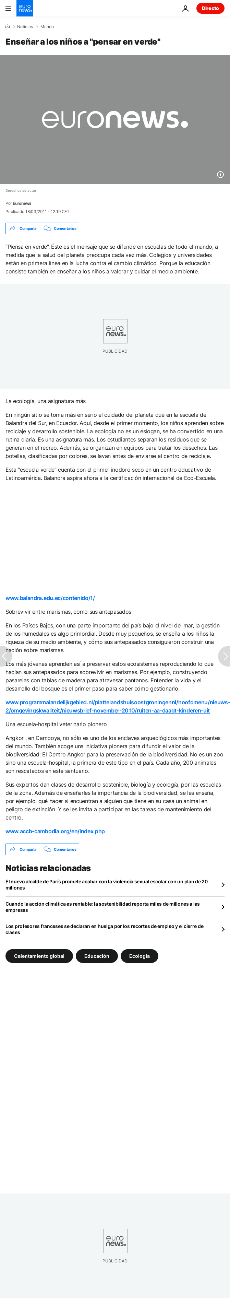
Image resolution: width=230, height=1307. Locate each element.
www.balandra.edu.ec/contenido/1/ (50, 597)
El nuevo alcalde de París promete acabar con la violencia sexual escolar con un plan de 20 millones (106, 885)
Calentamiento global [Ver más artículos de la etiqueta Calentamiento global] (39, 956)
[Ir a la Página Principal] (24, 8)
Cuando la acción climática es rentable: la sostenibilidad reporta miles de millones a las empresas (102, 907)
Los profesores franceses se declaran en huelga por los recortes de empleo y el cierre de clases (104, 929)
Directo (210, 8)
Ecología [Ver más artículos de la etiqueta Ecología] (139, 956)
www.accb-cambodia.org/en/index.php (55, 831)
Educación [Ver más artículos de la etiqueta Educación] (96, 956)
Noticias (25, 27)
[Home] (7, 26)
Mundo (47, 27)
